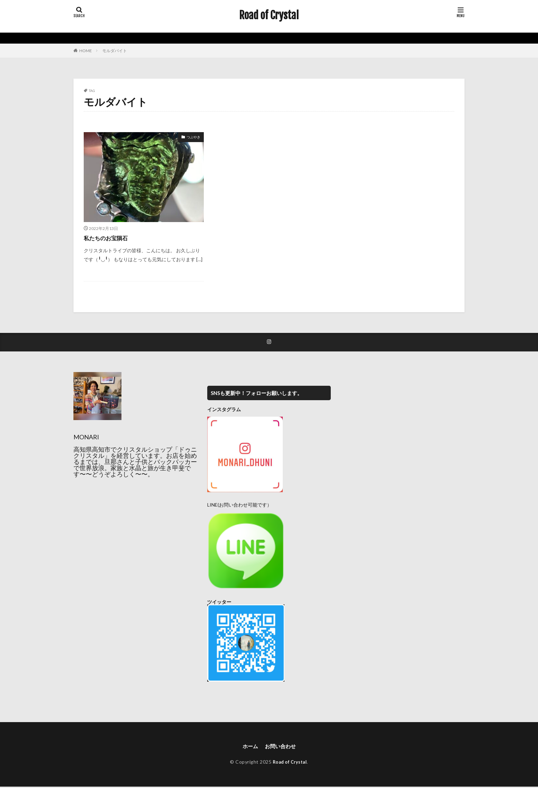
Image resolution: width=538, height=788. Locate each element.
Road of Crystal (269, 15)
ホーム (249, 747)
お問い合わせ (280, 747)
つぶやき (193, 137)
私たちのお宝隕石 (108, 238)
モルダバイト (114, 50)
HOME (85, 50)
